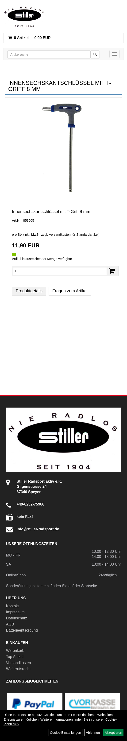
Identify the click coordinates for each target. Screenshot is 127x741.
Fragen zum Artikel (70, 291)
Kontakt (12, 606)
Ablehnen (93, 732)
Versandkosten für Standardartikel (73, 234)
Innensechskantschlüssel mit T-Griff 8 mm (51, 211)
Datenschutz (16, 618)
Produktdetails (29, 291)
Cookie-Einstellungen (65, 732)
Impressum (15, 612)
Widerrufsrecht (18, 669)
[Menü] (114, 54)
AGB (10, 624)
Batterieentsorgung (22, 630)
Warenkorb (15, 651)
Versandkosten (18, 663)
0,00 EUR (29, 38)
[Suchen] (95, 54)
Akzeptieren (113, 732)
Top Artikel (14, 657)
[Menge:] (60, 271)
